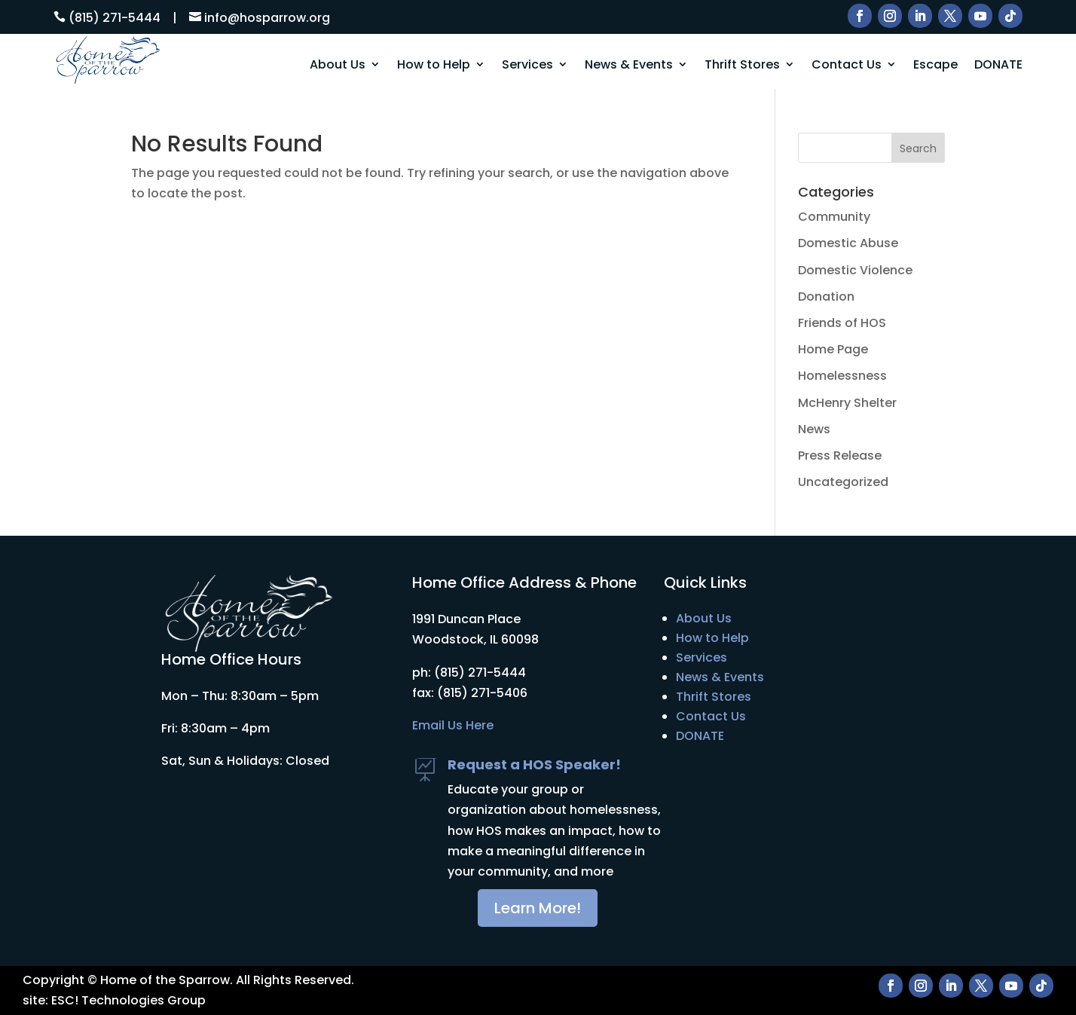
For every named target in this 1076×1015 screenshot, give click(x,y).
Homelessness (842, 375)
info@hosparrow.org (267, 17)
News (814, 429)
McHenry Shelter (847, 402)
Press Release (840, 455)
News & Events (629, 65)
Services (527, 65)
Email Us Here (453, 725)
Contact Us (847, 65)
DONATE (998, 65)
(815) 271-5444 (114, 17)
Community (834, 216)
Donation (826, 296)
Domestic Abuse (848, 243)
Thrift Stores (742, 65)
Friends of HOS (842, 323)
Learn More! (537, 908)
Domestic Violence (855, 270)
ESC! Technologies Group (128, 1000)
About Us (337, 65)
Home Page (833, 349)
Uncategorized (843, 482)
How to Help (433, 65)
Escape (935, 65)
